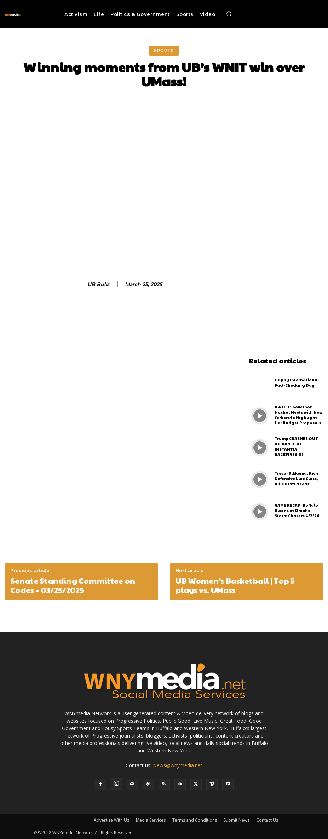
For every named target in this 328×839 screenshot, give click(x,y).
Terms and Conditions (194, 820)
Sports (164, 51)
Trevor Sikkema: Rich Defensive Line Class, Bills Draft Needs (295, 478)
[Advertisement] (286, 247)
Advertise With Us (111, 820)
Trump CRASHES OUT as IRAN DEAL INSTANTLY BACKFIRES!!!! (298, 446)
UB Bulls (98, 284)
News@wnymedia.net (177, 765)
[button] (229, 14)
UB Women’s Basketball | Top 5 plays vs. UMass (235, 585)
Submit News (236, 820)
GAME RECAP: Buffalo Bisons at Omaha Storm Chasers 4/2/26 (298, 510)
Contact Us (267, 820)
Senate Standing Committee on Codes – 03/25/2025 (72, 585)
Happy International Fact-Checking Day (296, 383)
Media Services (151, 820)
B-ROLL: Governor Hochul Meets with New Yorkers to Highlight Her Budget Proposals (299, 415)
